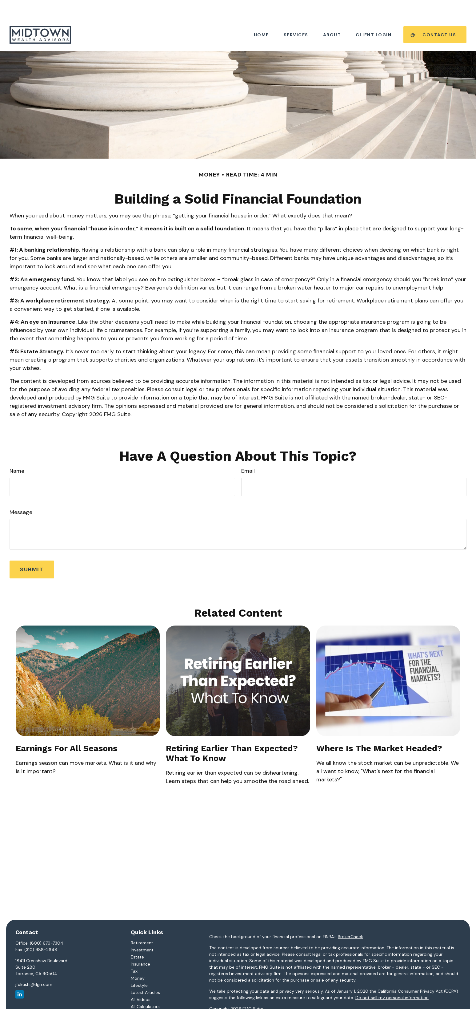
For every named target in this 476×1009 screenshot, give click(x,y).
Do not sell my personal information (392, 979)
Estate (137, 938)
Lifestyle (139, 967)
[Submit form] (32, 551)
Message (21, 493)
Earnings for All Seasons (66, 730)
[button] (261, 16)
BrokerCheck (350, 918)
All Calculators (145, 988)
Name (17, 452)
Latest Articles (145, 974)
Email (248, 452)
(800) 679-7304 (46, 924)
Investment (142, 931)
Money (138, 959)
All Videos (140, 981)
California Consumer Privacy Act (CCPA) (418, 972)
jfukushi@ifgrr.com (33, 966)
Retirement (142, 924)
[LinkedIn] (19, 976)
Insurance (140, 945)
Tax (134, 952)
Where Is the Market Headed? (379, 730)
